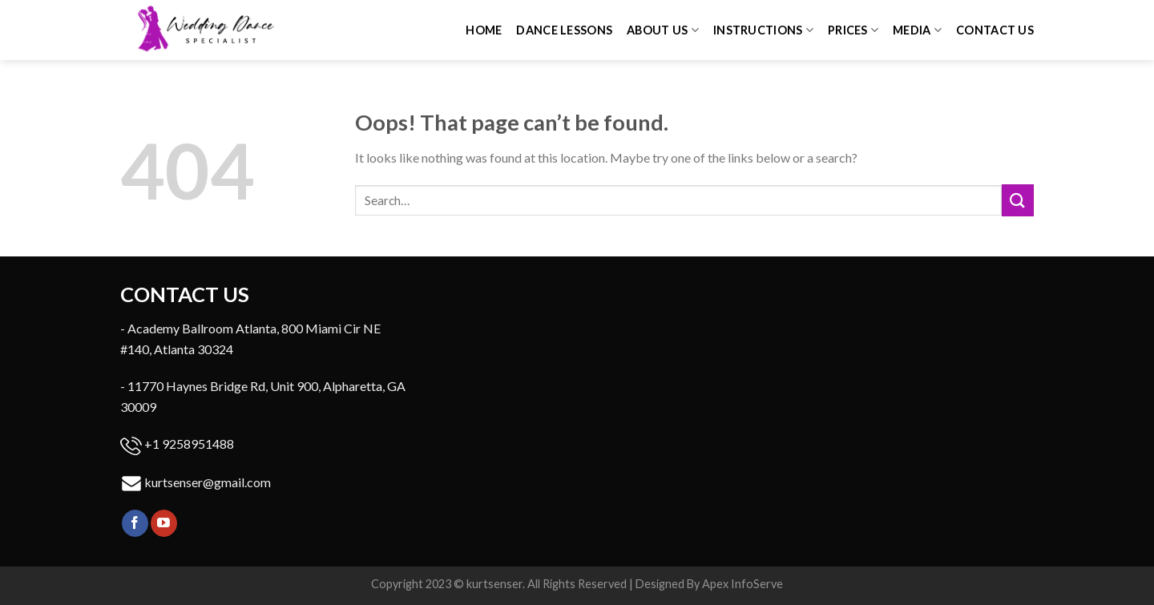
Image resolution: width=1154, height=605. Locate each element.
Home (484, 30)
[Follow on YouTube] (164, 523)
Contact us (995, 30)
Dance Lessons (564, 30)
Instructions (763, 30)
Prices (853, 30)
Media (917, 30)
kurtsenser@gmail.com (207, 482)
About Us (663, 30)
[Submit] (1018, 200)
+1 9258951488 (189, 443)
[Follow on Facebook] (135, 523)
